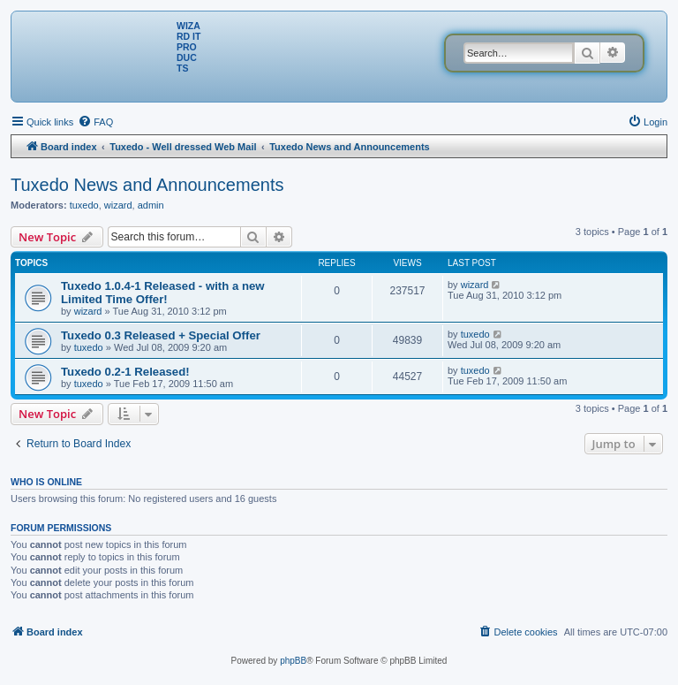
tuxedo (84, 205)
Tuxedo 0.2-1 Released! (125, 371)
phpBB (293, 661)
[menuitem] (95, 122)
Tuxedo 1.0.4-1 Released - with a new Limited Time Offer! (163, 292)
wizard (118, 205)
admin (151, 205)
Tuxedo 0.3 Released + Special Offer (160, 335)
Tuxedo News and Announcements (147, 184)
